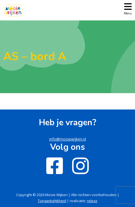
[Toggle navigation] (128, 8)
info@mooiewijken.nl (67, 139)
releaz (92, 200)
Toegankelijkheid (52, 200)
